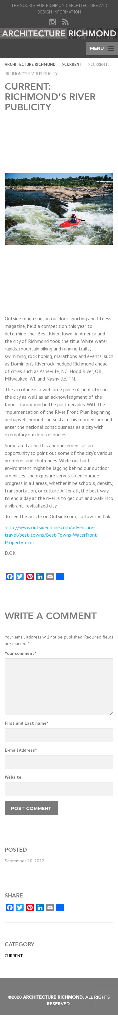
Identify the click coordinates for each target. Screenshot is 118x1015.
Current (73, 64)
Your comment (20, 653)
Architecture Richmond (30, 64)
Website (13, 777)
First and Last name (26, 723)
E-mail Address (21, 750)
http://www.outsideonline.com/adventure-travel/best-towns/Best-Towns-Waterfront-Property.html (51, 534)
